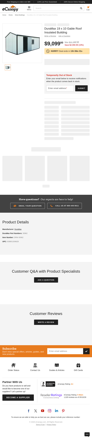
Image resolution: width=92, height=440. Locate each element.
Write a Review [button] (50, 36)
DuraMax (18, 229)
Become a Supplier (18, 398)
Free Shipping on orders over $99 (18, 2)
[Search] (56, 8)
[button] (27, 206)
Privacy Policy (51, 424)
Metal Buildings (20, 15)
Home (4, 15)
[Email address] (65, 351)
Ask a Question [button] (64, 36)
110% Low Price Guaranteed (47, 2)
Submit (81, 88)
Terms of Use (40, 424)
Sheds (11, 15)
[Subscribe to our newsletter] (86, 351)
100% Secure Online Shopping (74, 2)
